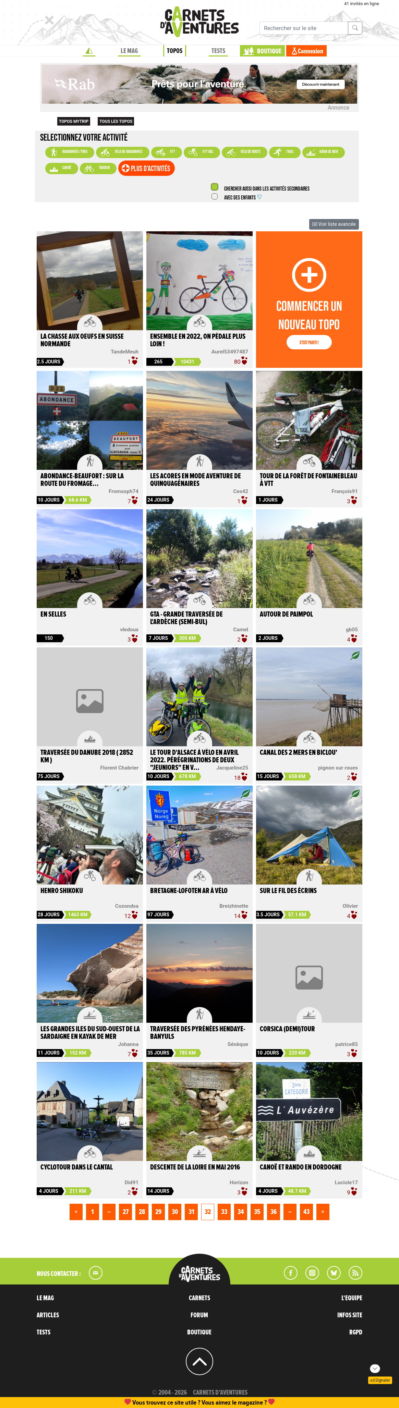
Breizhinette (233, 906)
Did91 (131, 1182)
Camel (240, 630)
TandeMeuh (124, 352)
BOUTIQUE (269, 51)
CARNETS (199, 1298)
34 (241, 1212)
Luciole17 (346, 1182)
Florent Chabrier (119, 768)
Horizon (239, 1182)
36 (273, 1212)
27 (126, 1212)
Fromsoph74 (123, 491)
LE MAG (129, 51)
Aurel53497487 (229, 352)
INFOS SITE (349, 1315)
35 (257, 1212)
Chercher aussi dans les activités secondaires (266, 189)
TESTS (218, 51)
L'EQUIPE (351, 1298)
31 (191, 1212)
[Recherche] (303, 28)
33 (224, 1212)
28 (142, 1212)
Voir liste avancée (334, 224)
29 (158, 1212)
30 (175, 1212)
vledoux (129, 630)
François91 (344, 491)
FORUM (199, 1315)
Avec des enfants (242, 198)
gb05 (352, 630)
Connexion (310, 51)
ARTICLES (48, 1315)
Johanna (128, 1044)
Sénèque (238, 1044)
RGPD (355, 1332)
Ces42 (240, 491)
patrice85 (346, 1044)
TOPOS (174, 51)
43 (306, 1212)
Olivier (350, 906)
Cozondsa (126, 906)
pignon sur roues (338, 768)
